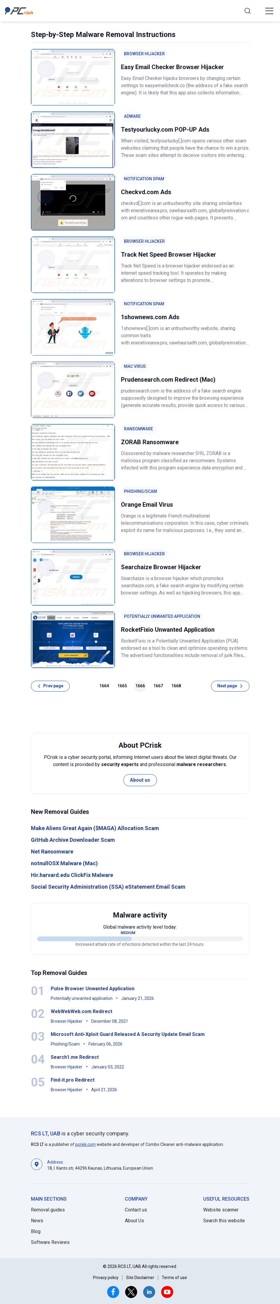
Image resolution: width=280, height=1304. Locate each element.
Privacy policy (106, 1277)
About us (140, 780)
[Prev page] (50, 686)
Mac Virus (135, 366)
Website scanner (221, 1210)
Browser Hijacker (144, 53)
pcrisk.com (85, 1144)
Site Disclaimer (140, 1277)
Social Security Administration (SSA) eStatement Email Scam (108, 887)
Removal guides (48, 1210)
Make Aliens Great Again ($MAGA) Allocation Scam (95, 828)
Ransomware (138, 428)
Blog (36, 1231)
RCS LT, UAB (45, 1133)
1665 (122, 685)
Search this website (224, 1220)
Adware (132, 116)
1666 (140, 685)
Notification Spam (144, 178)
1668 (176, 685)
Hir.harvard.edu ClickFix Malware (72, 875)
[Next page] (230, 686)
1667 (158, 685)
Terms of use (174, 1277)
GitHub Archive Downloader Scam (73, 840)
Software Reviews (50, 1242)
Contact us (136, 1210)
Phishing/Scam (140, 491)
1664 (104, 685)
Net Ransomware (52, 851)
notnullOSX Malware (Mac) (64, 863)
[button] (269, 10)
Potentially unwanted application (162, 616)
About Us (134, 1220)
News (37, 1220)
